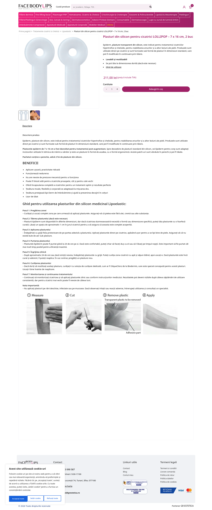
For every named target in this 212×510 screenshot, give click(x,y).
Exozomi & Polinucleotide (141, 14)
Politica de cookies (168, 482)
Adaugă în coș (135, 89)
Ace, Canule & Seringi (59, 19)
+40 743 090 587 (70, 469)
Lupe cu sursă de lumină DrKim (164, 19)
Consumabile (123, 19)
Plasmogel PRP (60, 14)
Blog (125, 472)
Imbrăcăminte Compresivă (31, 24)
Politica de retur (167, 475)
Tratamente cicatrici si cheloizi (46, 31)
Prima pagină (24, 31)
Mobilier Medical (97, 24)
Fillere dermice (26, 14)
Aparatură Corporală (77, 24)
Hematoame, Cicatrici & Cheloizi (84, 14)
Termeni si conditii (168, 468)
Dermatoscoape (139, 19)
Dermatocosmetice (81, 19)
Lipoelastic (66, 31)
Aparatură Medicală (56, 24)
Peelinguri (184, 14)
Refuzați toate (34, 498)
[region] (35, 485)
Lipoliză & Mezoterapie (166, 14)
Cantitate (107, 84)
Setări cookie (17, 498)
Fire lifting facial (43, 14)
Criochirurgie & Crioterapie (114, 14)
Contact (126, 468)
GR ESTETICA (187, 506)
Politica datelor (167, 479)
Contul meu (128, 475)
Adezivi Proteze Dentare (103, 19)
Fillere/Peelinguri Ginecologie (33, 19)
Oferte (110, 24)
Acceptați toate (52, 498)
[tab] (28, 126)
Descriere (28, 126)
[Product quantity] (112, 89)
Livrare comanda (167, 472)
